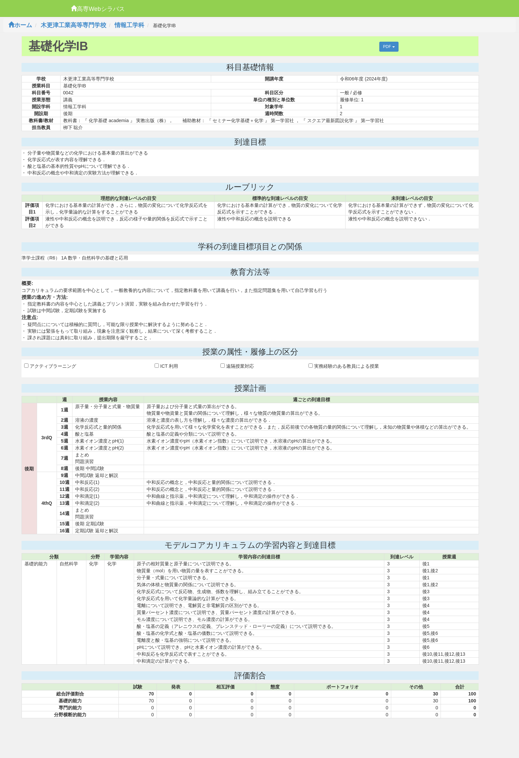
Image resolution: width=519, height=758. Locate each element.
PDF (389, 46)
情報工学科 (129, 25)
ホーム (20, 25)
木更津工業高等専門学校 (73, 25)
